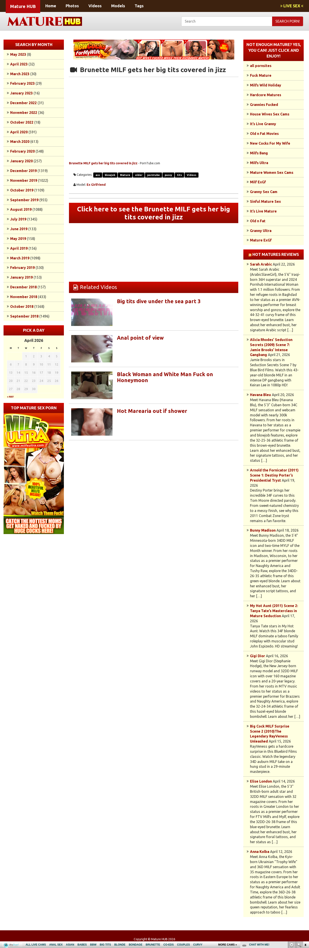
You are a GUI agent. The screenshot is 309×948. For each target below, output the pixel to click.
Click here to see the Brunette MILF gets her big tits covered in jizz (153, 213)
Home (50, 6)
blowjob (110, 175)
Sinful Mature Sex (265, 201)
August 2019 (21, 209)
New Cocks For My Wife (270, 143)
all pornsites (260, 66)
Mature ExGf (261, 240)
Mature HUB (23, 6)
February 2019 (22, 268)
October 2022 (21, 122)
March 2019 (19, 258)
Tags (139, 6)
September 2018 (24, 316)
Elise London (261, 781)
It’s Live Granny (263, 124)
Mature (125, 175)
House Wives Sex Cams (269, 114)
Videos (95, 6)
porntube (153, 175)
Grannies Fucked (264, 105)
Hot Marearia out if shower (152, 411)
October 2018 (21, 306)
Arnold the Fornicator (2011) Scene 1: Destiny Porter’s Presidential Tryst (274, 475)
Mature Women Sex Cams (271, 172)
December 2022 (23, 103)
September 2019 (24, 200)
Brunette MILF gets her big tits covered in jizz (103, 163)
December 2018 (23, 287)
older (138, 175)
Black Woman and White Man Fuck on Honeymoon (165, 377)
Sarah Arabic (261, 264)
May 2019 (18, 239)
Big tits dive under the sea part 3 (159, 301)
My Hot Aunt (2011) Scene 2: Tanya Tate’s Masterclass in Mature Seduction (274, 611)
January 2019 (21, 277)
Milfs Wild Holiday (265, 85)
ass (97, 175)
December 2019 (23, 171)
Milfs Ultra (259, 163)
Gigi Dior (257, 656)
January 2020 (21, 161)
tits (179, 175)
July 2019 (18, 219)
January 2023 (21, 93)
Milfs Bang (259, 153)
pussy (168, 175)
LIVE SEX (291, 6)
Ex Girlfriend (96, 184)
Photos (72, 6)
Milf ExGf (258, 182)
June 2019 (18, 229)
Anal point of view (140, 338)
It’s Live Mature (263, 211)
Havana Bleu (260, 395)
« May (10, 397)
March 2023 (19, 74)
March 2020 (19, 142)
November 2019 (23, 180)
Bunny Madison (263, 530)
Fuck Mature (260, 75)
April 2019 (19, 248)
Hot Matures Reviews (275, 254)
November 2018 (23, 297)
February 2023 (22, 83)
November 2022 (23, 113)
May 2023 (18, 54)
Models (118, 6)
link (305, 879)
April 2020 (19, 132)
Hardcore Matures (265, 95)
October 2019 (21, 190)
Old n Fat (257, 221)
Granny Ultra (260, 231)
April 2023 (19, 64)
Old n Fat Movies (264, 134)
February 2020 (22, 151)
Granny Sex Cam (263, 192)
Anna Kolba (259, 852)
